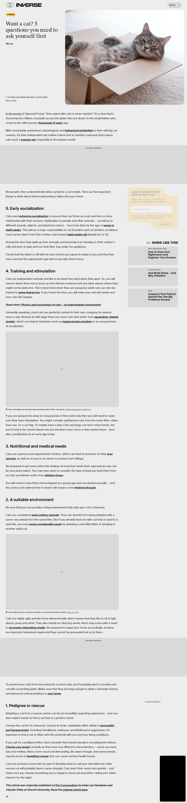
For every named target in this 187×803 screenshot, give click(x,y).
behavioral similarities (79, 130)
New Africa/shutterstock (174, 103)
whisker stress (54, 475)
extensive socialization (33, 216)
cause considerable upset (45, 524)
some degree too (29, 292)
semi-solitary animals (45, 515)
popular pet (28, 139)
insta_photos (73, 612)
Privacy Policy (157, 220)
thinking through (85, 487)
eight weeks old (77, 234)
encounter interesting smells (27, 627)
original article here (74, 790)
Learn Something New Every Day (145, 195)
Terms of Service (141, 220)
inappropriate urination (77, 321)
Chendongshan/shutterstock (78, 410)
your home (54, 693)
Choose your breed (18, 747)
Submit (164, 226)
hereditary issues (38, 756)
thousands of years (51, 123)
